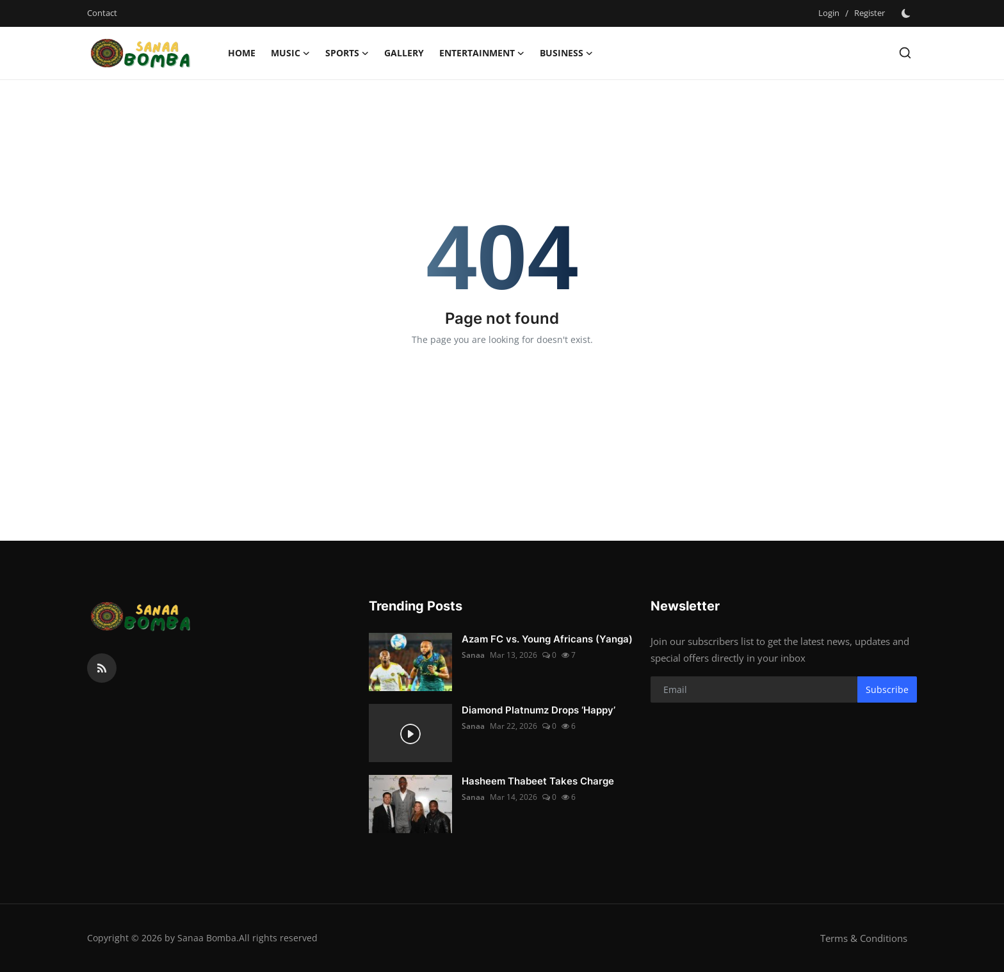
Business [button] (566, 53)
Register (869, 13)
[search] (905, 53)
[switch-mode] (907, 13)
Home (241, 53)
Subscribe (887, 689)
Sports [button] (347, 53)
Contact (102, 13)
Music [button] (290, 53)
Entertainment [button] (481, 53)
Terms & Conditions (863, 938)
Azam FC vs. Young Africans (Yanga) (547, 639)
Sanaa (473, 654)
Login (828, 13)
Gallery (404, 53)
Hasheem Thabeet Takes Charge (538, 781)
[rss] (102, 668)
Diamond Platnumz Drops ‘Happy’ (538, 710)
